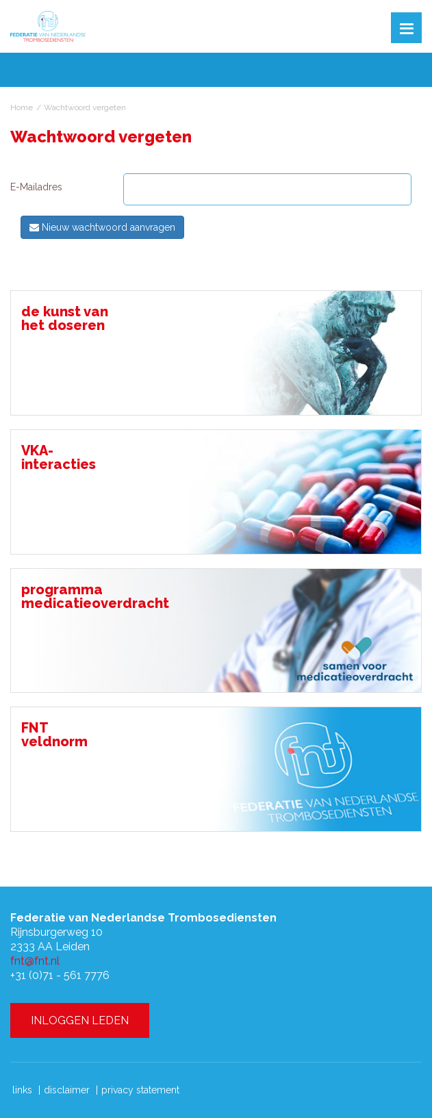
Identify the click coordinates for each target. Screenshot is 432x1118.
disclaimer (67, 1089)
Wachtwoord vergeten (85, 107)
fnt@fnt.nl (35, 960)
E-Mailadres (36, 186)
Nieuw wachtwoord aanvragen (102, 227)
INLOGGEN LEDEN (80, 1020)
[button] (406, 27)
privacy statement (140, 1089)
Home (21, 107)
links (22, 1089)
